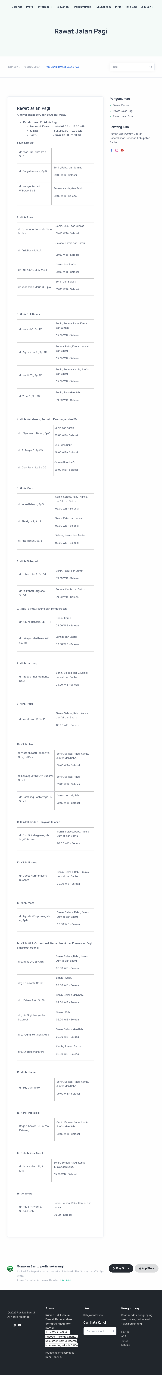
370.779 (126, 1345)
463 (123, 1336)
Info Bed (131, 7)
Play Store (121, 1268)
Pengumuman (82, 7)
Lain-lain (146, 7)
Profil (30, 7)
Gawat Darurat (122, 105)
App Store (147, 1268)
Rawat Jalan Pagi (123, 111)
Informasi (45, 7)
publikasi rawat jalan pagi (63, 66)
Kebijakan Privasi (93, 1315)
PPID (119, 7)
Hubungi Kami (103, 7)
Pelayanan (63, 7)
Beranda (17, 7)
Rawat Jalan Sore (123, 116)
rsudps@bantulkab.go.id (59, 1352)
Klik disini (65, 1280)
